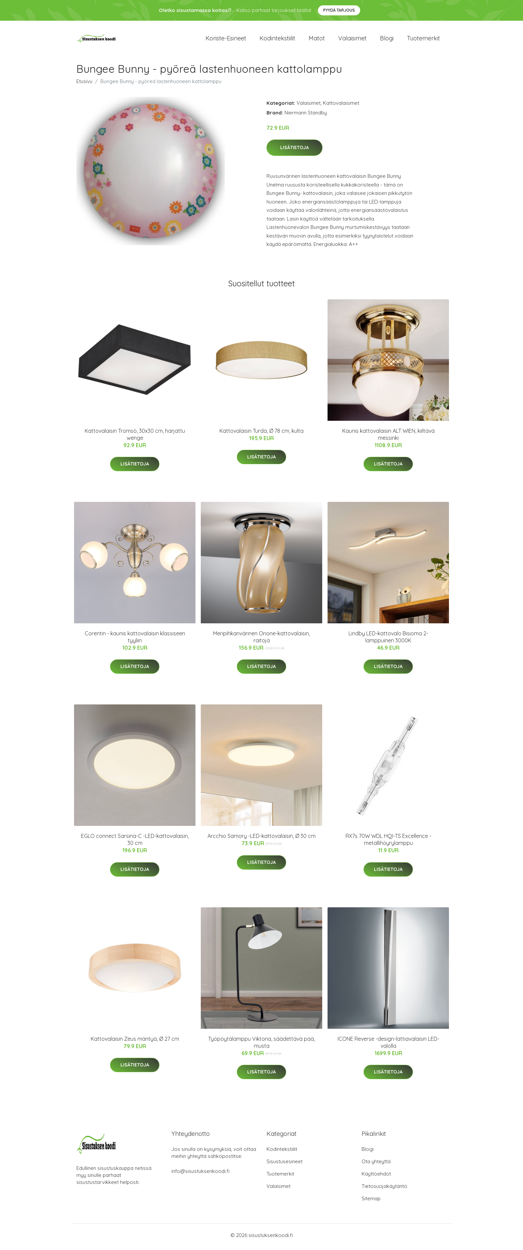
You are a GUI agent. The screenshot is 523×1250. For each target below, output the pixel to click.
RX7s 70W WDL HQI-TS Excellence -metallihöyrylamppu (388, 843)
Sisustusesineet (285, 1165)
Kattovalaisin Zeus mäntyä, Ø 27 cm (135, 1042)
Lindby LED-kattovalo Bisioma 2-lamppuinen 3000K (388, 640)
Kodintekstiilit (277, 40)
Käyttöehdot (376, 1177)
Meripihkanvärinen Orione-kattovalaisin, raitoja (261, 640)
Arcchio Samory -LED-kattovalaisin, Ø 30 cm (261, 839)
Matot (317, 40)
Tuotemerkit (423, 40)
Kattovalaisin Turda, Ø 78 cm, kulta (261, 434)
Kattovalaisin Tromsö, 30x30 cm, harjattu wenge (135, 437)
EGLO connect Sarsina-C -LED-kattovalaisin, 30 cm (135, 843)
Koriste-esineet (225, 40)
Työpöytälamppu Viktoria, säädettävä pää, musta (261, 1045)
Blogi (387, 40)
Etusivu (84, 84)
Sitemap (371, 1202)
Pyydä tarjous (339, 10)
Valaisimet (352, 40)
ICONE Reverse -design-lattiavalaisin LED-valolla (388, 1045)
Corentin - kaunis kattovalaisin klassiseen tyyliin (135, 640)
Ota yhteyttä (376, 1165)
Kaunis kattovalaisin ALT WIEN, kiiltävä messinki (388, 437)
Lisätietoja (294, 151)
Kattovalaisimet (341, 106)
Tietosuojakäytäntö (384, 1189)
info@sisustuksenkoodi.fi (200, 1174)
